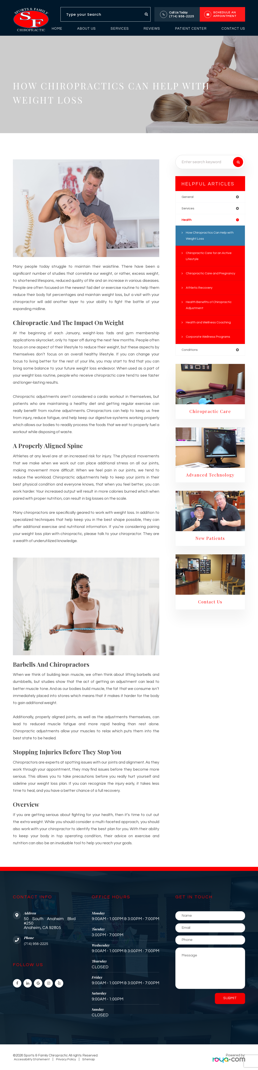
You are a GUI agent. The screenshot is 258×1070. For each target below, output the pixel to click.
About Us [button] (86, 28)
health (187, 220)
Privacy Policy (64, 1059)
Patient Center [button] (191, 28)
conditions (190, 351)
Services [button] (120, 28)
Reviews (152, 28)
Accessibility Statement (31, 1059)
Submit (230, 998)
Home (57, 28)
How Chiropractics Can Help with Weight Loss (212, 236)
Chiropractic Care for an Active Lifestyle (210, 257)
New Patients (210, 541)
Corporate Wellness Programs (210, 338)
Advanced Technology (210, 477)
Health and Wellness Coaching (210, 323)
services (189, 209)
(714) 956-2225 (181, 16)
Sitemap (86, 1059)
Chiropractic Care (210, 413)
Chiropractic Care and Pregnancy (212, 274)
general (188, 197)
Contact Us (233, 28)
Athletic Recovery (200, 288)
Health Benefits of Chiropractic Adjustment (210, 306)
